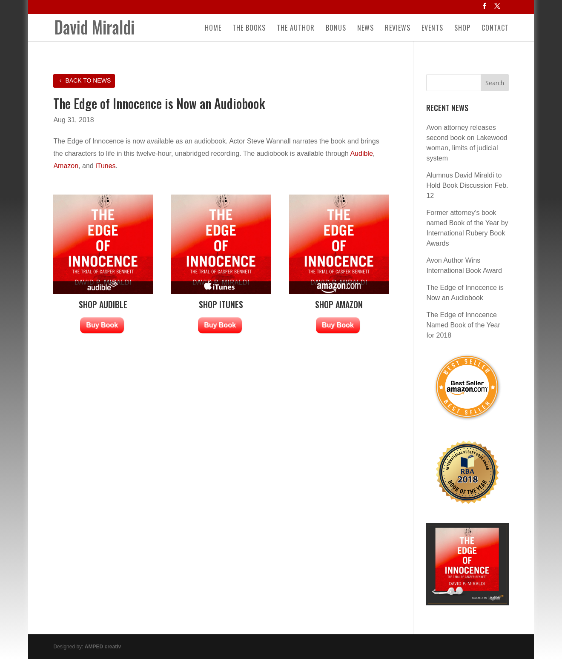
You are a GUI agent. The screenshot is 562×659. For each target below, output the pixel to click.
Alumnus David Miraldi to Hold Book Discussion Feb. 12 (467, 185)
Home (213, 29)
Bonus (336, 29)
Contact (495, 29)
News (365, 29)
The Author (296, 29)
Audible (361, 153)
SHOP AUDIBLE (103, 304)
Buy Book (102, 325)
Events (432, 29)
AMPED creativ (103, 647)
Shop (462, 29)
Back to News (88, 80)
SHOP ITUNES (221, 304)
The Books (249, 29)
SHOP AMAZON (339, 304)
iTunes (105, 165)
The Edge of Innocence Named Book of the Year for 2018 (463, 325)
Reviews (397, 29)
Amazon (65, 165)
